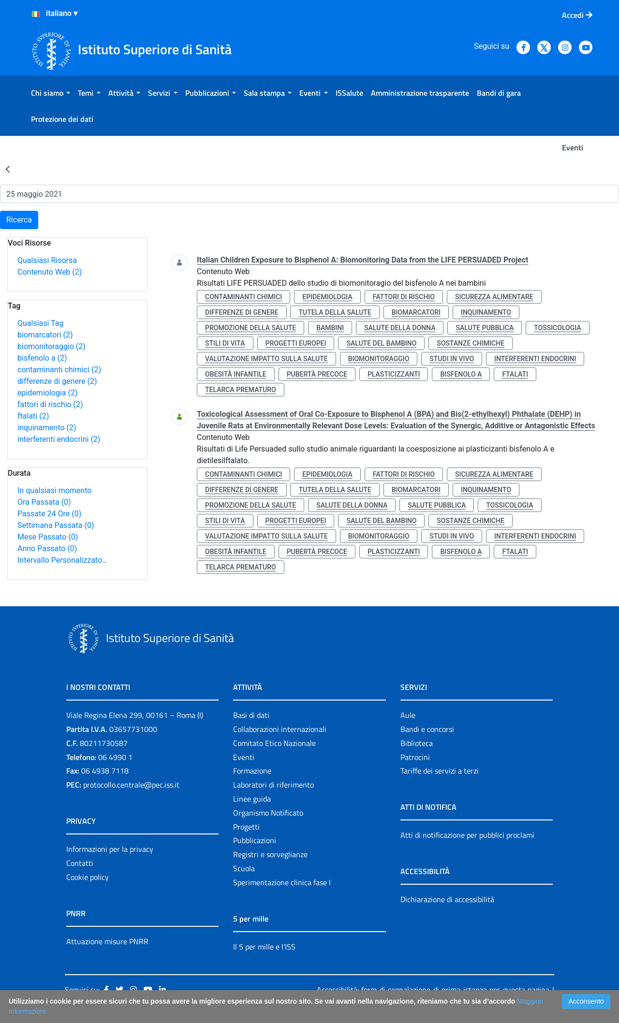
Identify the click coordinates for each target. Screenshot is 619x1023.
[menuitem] (50, 92)
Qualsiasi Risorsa (47, 260)
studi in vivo (451, 359)
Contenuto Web (49, 272)
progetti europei (295, 343)
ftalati (33, 416)
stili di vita (225, 343)
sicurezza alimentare (494, 297)
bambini (330, 328)
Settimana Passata (55, 525)
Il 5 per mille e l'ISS (264, 946)
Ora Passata (44, 502)
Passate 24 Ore (49, 513)
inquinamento (46, 427)
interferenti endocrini (58, 439)
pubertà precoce (317, 374)
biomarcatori (45, 334)
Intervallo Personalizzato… (62, 560)
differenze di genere (57, 381)
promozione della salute (250, 328)
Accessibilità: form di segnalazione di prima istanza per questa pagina (433, 989)
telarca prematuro (240, 390)
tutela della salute (334, 312)
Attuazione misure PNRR (107, 941)
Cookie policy (87, 877)
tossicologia (557, 328)
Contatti (79, 863)
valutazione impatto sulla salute (266, 359)
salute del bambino (381, 343)
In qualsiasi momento (54, 490)
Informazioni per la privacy (109, 849)
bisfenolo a (42, 358)
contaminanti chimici (59, 369)
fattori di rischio (50, 404)
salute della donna (399, 328)
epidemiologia (47, 392)
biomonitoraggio (51, 346)
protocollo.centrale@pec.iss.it (131, 784)
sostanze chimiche (470, 343)
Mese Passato (47, 536)
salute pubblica (485, 328)
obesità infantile (235, 374)
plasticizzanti (394, 374)
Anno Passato (47, 548)
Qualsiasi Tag (40, 323)
